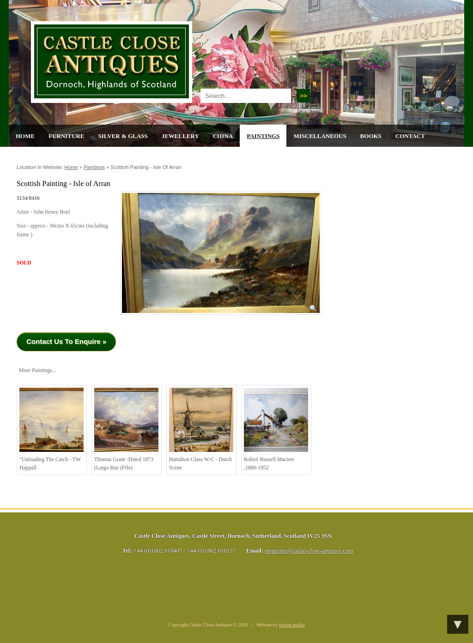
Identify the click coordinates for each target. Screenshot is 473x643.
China (223, 135)
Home (25, 135)
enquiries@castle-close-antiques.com (309, 550)
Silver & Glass (122, 135)
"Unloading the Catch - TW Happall (51, 429)
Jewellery (180, 135)
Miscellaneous (319, 135)
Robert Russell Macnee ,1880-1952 (276, 429)
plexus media (292, 624)
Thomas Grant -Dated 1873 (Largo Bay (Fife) (126, 429)
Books (371, 135)
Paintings (263, 135)
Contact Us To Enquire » (66, 341)
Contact (410, 135)
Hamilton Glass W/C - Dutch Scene (201, 429)
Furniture (66, 135)
